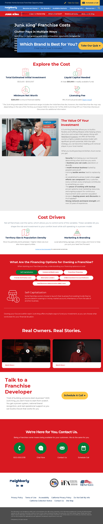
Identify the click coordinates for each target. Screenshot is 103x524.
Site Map (69, 501)
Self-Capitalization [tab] (26, 272)
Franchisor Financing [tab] (75, 272)
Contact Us (59, 501)
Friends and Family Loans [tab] (22, 278)
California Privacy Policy (61, 498)
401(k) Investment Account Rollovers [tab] (76, 278)
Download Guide (71, 14)
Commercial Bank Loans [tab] (51, 272)
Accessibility (44, 498)
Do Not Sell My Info (82, 498)
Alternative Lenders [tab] (47, 278)
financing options (71, 266)
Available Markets (60, 8)
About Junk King (87, 14)
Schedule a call (73, 395)
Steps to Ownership (37, 14)
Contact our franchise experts (43, 249)
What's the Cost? (55, 14)
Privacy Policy (17, 498)
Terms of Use (30, 498)
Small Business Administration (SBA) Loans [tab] (51, 283)
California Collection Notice (41, 501)
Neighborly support (69, 137)
